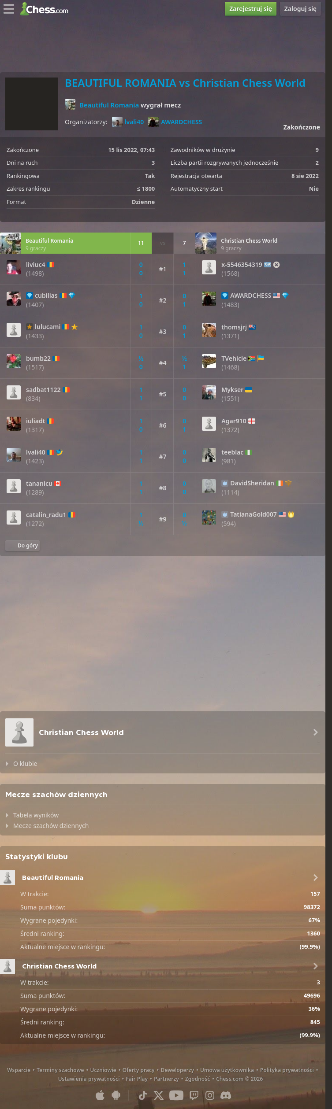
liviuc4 (35, 264)
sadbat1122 (43, 389)
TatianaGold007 (253, 514)
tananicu (39, 483)
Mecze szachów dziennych (51, 825)
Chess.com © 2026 (239, 1079)
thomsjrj (234, 327)
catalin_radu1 (46, 514)
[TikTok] (143, 1095)
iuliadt (35, 421)
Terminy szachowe (60, 1070)
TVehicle (233, 358)
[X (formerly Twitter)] (158, 1095)
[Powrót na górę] (22, 545)
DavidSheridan (252, 483)
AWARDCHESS (175, 122)
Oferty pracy (139, 1070)
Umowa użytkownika (227, 1070)
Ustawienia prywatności (89, 1079)
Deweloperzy (177, 1070)
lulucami (47, 326)
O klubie (25, 763)
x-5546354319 (241, 264)
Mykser (232, 389)
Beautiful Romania (109, 104)
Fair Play (137, 1079)
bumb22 (38, 358)
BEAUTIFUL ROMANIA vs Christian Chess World (185, 82)
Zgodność (197, 1079)
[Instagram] (210, 1095)
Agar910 (233, 421)
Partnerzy (166, 1079)
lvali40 (128, 122)
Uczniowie (103, 1070)
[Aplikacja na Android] (116, 1095)
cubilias (46, 295)
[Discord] (225, 1095)
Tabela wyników (36, 815)
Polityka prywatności (287, 1070)
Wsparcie (18, 1070)
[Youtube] (176, 1095)
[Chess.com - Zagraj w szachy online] (46, 8)
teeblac (232, 452)
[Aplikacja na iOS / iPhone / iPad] (100, 1095)
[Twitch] (194, 1095)
